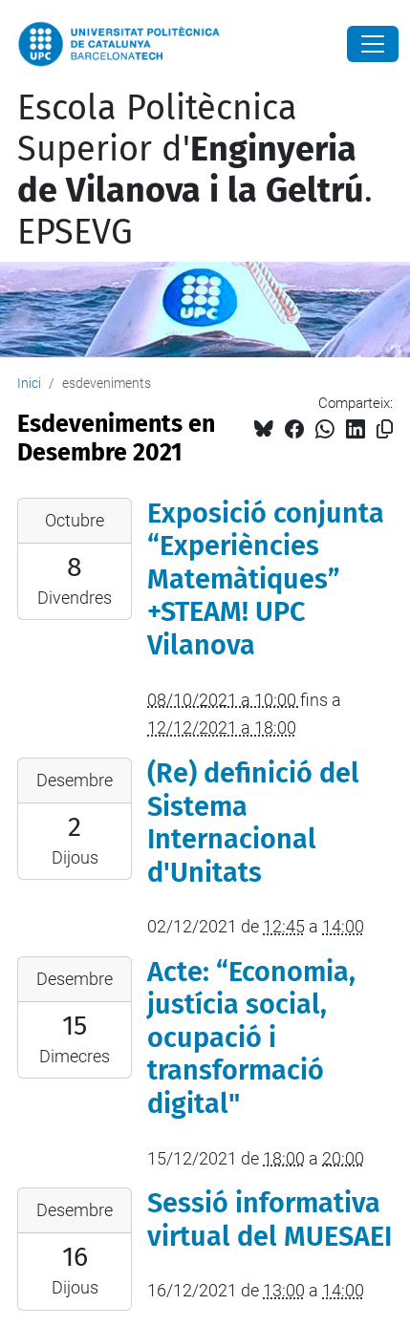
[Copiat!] (385, 429)
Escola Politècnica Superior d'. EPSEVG (195, 170)
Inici (29, 383)
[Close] (373, 44)
